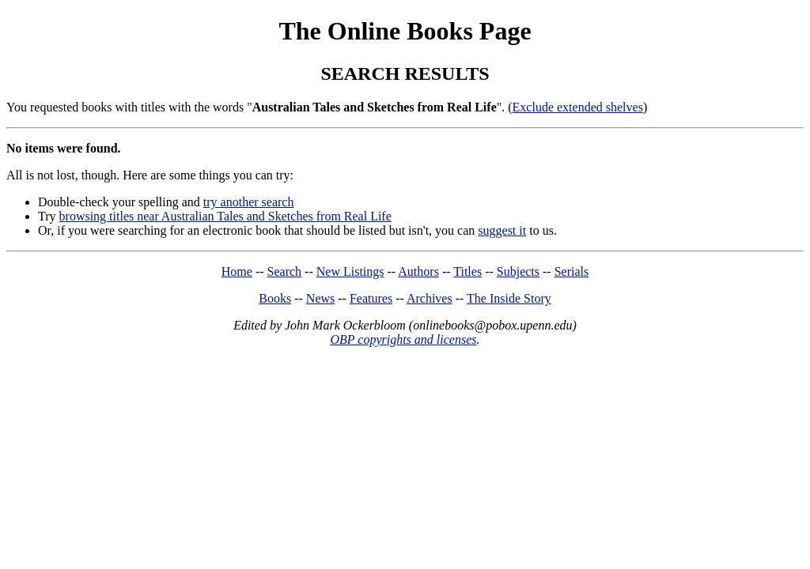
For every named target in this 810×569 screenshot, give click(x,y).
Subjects (518, 271)
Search (284, 271)
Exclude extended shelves (578, 107)
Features (371, 298)
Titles (467, 271)
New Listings (350, 271)
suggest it (502, 230)
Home (236, 271)
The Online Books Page (404, 31)
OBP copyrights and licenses (403, 339)
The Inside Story (509, 298)
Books (275, 298)
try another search (248, 202)
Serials (572, 271)
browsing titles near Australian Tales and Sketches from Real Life (225, 216)
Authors (418, 271)
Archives (429, 298)
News (320, 298)
